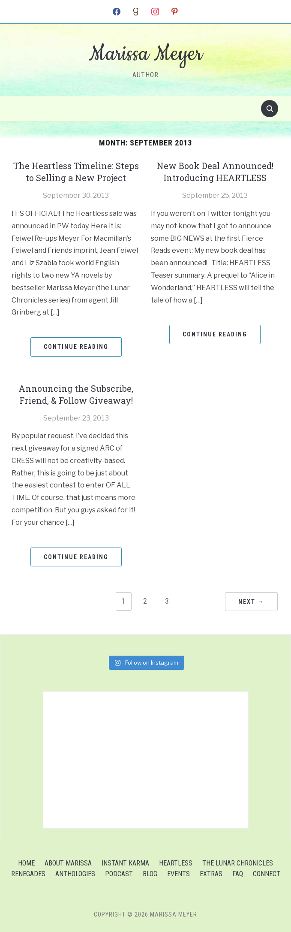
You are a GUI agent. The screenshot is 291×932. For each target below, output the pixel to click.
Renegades (28, 874)
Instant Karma (125, 863)
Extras (211, 874)
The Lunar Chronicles (237, 863)
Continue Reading (76, 346)
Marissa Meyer (145, 54)
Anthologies (75, 874)
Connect (266, 874)
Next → (251, 601)
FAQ (237, 874)
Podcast (119, 874)
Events (178, 874)
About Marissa (68, 863)
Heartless (175, 863)
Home (26, 863)
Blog (150, 874)
